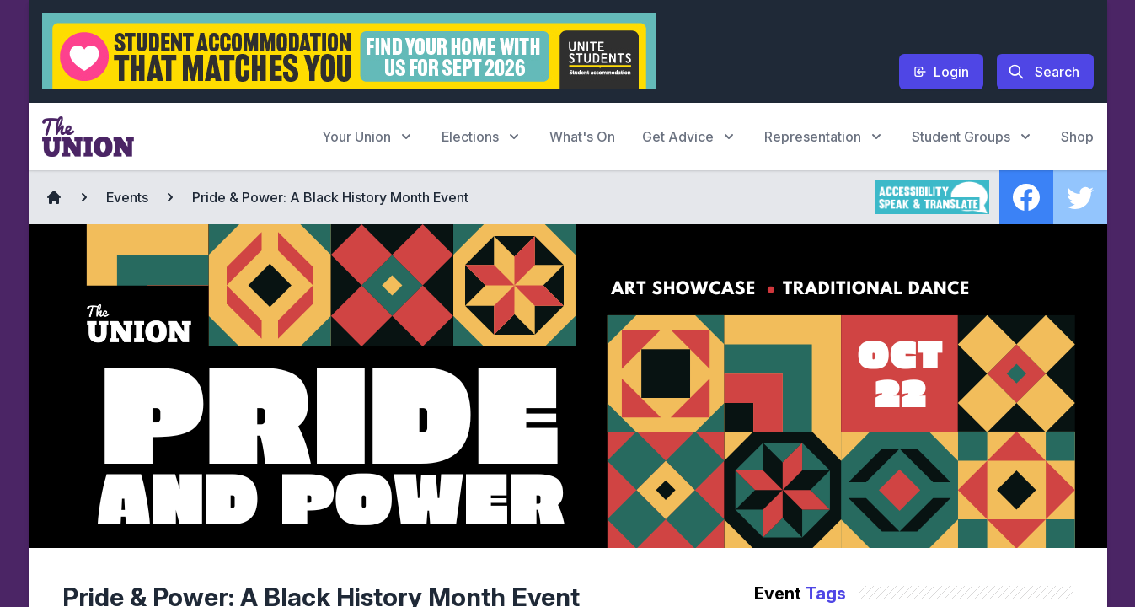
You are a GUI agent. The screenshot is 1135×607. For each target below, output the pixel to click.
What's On (582, 136)
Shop (1077, 136)
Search (1043, 71)
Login (941, 71)
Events (127, 197)
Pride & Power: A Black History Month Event (330, 197)
